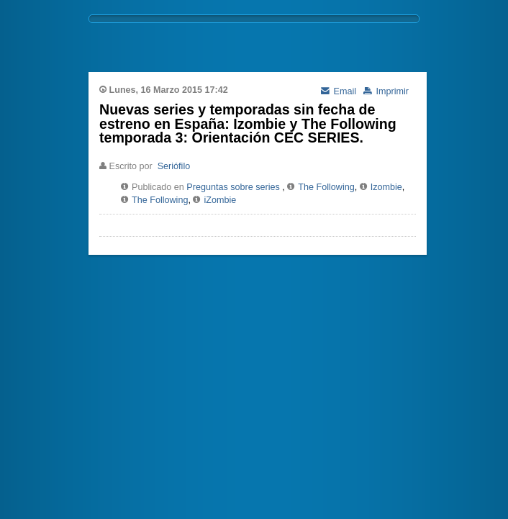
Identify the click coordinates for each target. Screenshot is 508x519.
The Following (326, 187)
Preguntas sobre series (233, 187)
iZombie (220, 200)
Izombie (386, 187)
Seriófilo (174, 166)
